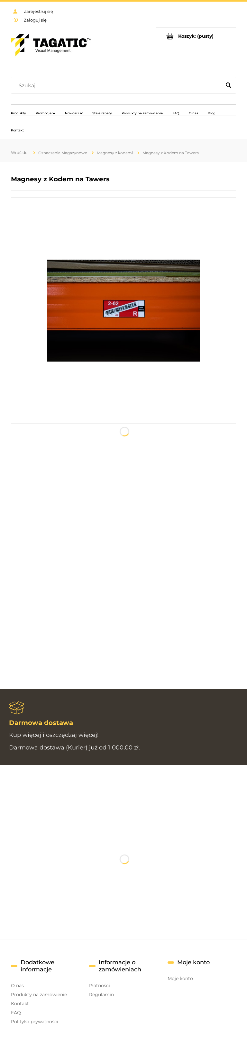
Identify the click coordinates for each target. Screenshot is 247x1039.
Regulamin (101, 994)
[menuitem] (18, 113)
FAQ (16, 1012)
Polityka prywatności (34, 1022)
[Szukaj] (228, 85)
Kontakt (20, 1003)
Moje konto (180, 978)
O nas (17, 985)
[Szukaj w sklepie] (117, 85)
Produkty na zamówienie (39, 994)
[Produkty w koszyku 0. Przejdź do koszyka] (196, 36)
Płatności (99, 985)
